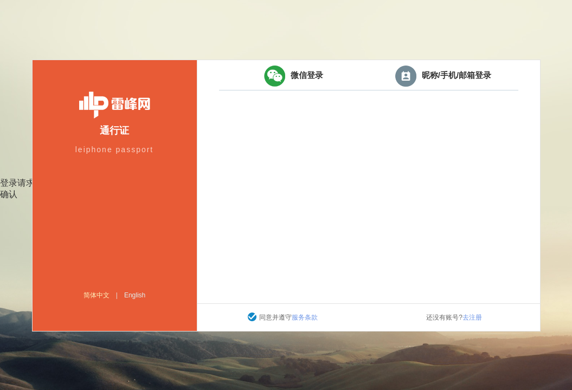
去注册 (472, 317)
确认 (8, 194)
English (134, 295)
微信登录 (293, 76)
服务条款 (305, 317)
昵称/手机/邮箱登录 (443, 76)
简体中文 (96, 295)
